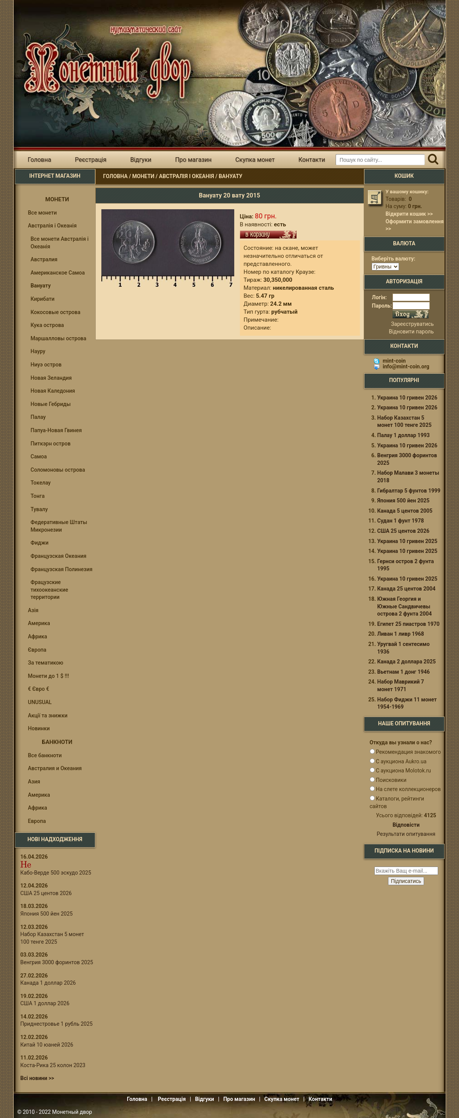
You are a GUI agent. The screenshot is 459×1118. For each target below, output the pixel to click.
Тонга (38, 496)
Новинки (39, 728)
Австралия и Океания (55, 768)
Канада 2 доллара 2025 (406, 661)
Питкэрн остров (51, 444)
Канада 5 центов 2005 (405, 511)
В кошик (268, 234)
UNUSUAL (40, 702)
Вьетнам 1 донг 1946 (403, 672)
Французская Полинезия (62, 569)
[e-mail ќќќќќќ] (406, 871)
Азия (34, 781)
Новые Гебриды (51, 404)
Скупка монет (255, 159)
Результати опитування (406, 834)
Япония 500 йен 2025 (47, 914)
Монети (143, 176)
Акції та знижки (48, 715)
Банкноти (57, 742)
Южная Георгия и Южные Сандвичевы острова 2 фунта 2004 (404, 606)
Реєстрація (90, 159)
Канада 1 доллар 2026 (48, 983)
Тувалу (39, 509)
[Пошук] (433, 159)
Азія (33, 610)
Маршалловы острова (59, 338)
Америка (39, 623)
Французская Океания (59, 556)
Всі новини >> (37, 1078)
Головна (39, 159)
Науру (38, 351)
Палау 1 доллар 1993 (403, 435)
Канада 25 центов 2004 (406, 589)
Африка (37, 636)
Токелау (41, 483)
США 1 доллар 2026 (45, 1003)
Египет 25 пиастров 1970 (408, 624)
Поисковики (391, 780)
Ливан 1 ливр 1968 (400, 634)
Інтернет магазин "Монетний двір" (104, 62)
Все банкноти (45, 755)
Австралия (44, 259)
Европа (37, 821)
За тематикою (45, 663)
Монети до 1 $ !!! (48, 676)
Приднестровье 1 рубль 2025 (57, 1024)
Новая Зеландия (51, 378)
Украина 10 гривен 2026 (407, 398)
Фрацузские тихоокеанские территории (49, 589)
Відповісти (406, 825)
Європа (37, 650)
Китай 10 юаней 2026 (47, 1045)
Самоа (39, 456)
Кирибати (43, 299)
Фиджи (40, 543)
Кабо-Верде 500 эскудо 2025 (56, 873)
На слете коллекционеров (408, 789)
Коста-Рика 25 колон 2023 (53, 1065)
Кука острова (47, 325)
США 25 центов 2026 (46, 893)
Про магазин (193, 159)
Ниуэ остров (46, 365)
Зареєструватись (412, 324)
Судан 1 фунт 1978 (400, 521)
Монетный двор (72, 1112)
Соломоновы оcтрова (58, 470)
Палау (38, 417)
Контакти (311, 159)
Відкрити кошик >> (409, 214)
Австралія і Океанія (186, 176)
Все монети (42, 213)
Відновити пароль (411, 331)
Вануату (231, 176)
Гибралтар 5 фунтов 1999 (409, 491)
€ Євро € (38, 689)
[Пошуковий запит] (380, 159)
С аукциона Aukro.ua (401, 761)
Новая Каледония (53, 391)
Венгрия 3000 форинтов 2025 (57, 962)
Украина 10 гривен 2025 (407, 541)
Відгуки (140, 159)
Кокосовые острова (55, 312)
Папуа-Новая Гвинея (56, 430)
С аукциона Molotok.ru (403, 770)
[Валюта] (385, 266)
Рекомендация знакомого (408, 752)
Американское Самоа (58, 273)
